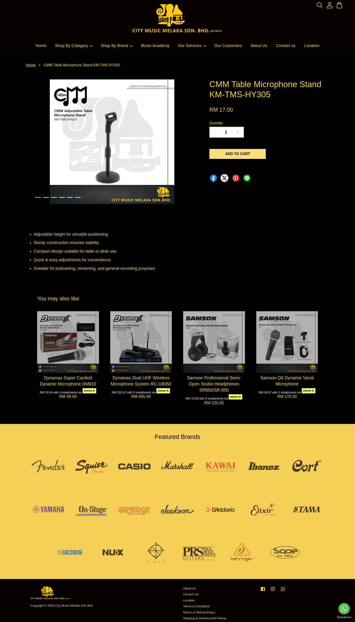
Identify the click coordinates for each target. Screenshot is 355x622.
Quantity (216, 123)
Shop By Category (74, 45)
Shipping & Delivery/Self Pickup (204, 618)
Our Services (192, 45)
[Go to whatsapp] (344, 608)
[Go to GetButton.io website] (344, 617)
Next (192, 142)
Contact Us (190, 594)
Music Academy (155, 45)
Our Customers (228, 45)
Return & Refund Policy (199, 612)
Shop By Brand (117, 45)
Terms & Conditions (196, 606)
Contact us (285, 45)
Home (41, 45)
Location (311, 45)
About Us (259, 45)
